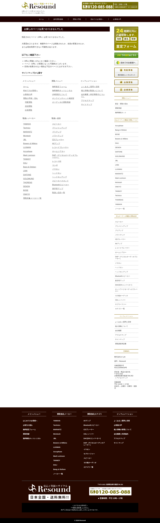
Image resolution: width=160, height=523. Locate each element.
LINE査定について (59, 94)
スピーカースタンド (60, 181)
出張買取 (28, 110)
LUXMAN (27, 147)
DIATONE (27, 175)
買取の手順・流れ (30, 98)
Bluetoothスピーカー (60, 185)
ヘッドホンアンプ (59, 177)
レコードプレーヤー (60, 147)
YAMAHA (27, 124)
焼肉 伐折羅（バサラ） (81, 508)
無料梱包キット (120, 112)
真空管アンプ (57, 189)
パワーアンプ (57, 136)
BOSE (25, 190)
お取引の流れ (28, 425)
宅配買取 (28, 102)
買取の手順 (77, 19)
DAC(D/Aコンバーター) (123, 285)
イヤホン (56, 169)
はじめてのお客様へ (30, 421)
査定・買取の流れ (121, 104)
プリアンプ (56, 132)
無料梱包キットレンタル (62, 91)
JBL (24, 140)
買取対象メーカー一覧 (32, 198)
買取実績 (118, 108)
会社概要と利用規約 (121, 434)
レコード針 (56, 161)
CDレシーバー (120, 300)
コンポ (55, 165)
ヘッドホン (56, 173)
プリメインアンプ (59, 128)
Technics (26, 128)
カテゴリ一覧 (120, 309)
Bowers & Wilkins (30, 144)
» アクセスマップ (121, 378)
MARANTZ (27, 132)
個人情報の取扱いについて (92, 91)
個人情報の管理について (122, 429)
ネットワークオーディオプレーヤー (126, 290)
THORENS (27, 183)
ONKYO (26, 194)
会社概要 (118, 330)
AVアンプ (56, 144)
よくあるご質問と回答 (90, 87)
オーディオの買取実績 (61, 102)
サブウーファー (120, 304)
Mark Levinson (29, 155)
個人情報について (121, 326)
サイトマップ (86, 104)
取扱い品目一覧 (58, 193)
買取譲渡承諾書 (120, 344)
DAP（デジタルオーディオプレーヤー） (126, 258)
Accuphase (27, 151)
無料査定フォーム (59, 87)
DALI (25, 163)
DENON (26, 186)
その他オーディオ (121, 296)
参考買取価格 (58, 19)
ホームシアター (58, 151)
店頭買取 (28, 106)
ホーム (41, 19)
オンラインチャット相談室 (63, 98)
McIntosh (27, 136)
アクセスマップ (87, 100)
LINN (25, 171)
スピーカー (56, 124)
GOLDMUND (28, 179)
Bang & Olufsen (29, 167)
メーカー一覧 (120, 209)
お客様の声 (117, 19)
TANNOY (27, 159)
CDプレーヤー (58, 140)
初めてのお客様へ (97, 19)
